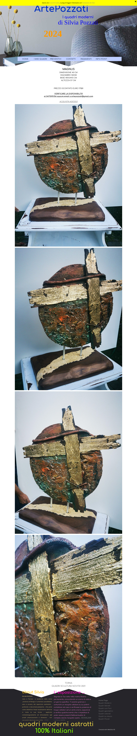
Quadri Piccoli (104, 719)
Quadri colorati (104, 714)
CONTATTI (71, 59)
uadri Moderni (105, 703)
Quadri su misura (105, 716)
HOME (25, 59)
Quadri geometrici (105, 711)
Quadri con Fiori (105, 708)
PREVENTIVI (55, 59)
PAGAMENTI (86, 59)
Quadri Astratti (104, 706)
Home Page (103, 700)
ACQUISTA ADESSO (68, 102)
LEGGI (46, 720)
